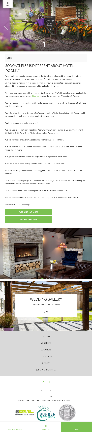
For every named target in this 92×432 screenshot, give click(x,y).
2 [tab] (46, 278)
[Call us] (41, 392)
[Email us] (51, 392)
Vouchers (46, 343)
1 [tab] (42, 278)
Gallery (46, 336)
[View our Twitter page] (43, 382)
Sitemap (46, 363)
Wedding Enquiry (28, 219)
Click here (36, 96)
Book (77, 427)
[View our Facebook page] (37, 382)
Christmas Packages (15, 427)
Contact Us (46, 356)
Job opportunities (46, 369)
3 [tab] (50, 278)
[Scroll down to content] (44, 44)
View (46, 312)
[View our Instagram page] (49, 382)
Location (46, 349)
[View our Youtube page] (54, 382)
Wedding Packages (28, 212)
